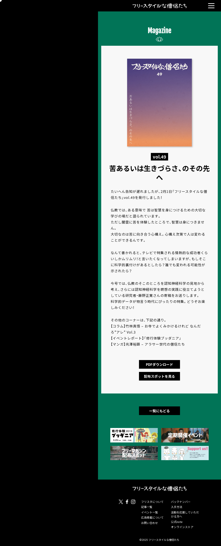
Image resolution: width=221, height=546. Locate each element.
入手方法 (176, 507)
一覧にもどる (159, 410)
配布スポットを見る (159, 376)
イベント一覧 (149, 512)
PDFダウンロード (159, 364)
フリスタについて (152, 502)
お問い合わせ (149, 523)
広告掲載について (152, 517)
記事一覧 (146, 507)
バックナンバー (181, 502)
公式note (177, 522)
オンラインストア (182, 527)
